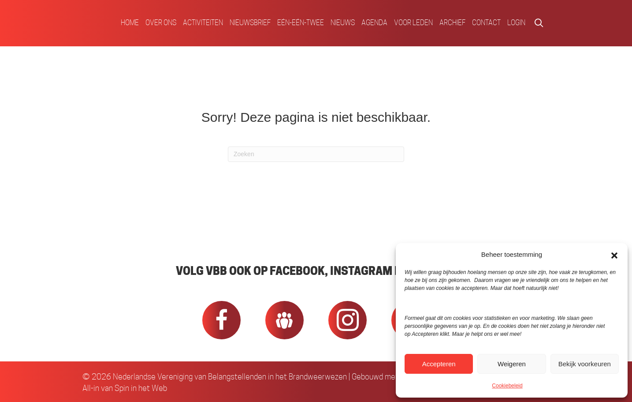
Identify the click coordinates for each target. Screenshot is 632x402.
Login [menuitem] (516, 23)
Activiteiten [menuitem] (203, 23)
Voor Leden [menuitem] (413, 23)
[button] (614, 254)
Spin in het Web (141, 388)
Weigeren (512, 364)
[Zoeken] (316, 154)
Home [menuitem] (130, 23)
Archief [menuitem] (452, 23)
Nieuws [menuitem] (343, 23)
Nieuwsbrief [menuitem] (250, 23)
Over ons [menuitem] (160, 23)
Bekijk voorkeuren (584, 364)
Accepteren (439, 364)
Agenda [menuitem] (374, 23)
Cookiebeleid (507, 386)
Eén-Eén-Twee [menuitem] (300, 23)
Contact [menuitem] (486, 23)
